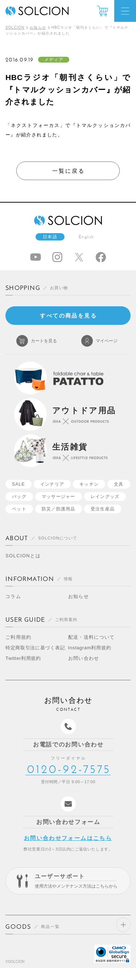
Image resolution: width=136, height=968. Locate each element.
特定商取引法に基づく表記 (35, 647)
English (86, 236)
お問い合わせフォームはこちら (68, 838)
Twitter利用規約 (23, 658)
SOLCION (14, 27)
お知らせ (38, 27)
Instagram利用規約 (89, 647)
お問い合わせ (83, 658)
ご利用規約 (18, 637)
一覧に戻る (68, 171)
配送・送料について (91, 637)
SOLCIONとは (23, 555)
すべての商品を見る (68, 315)
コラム (13, 596)
